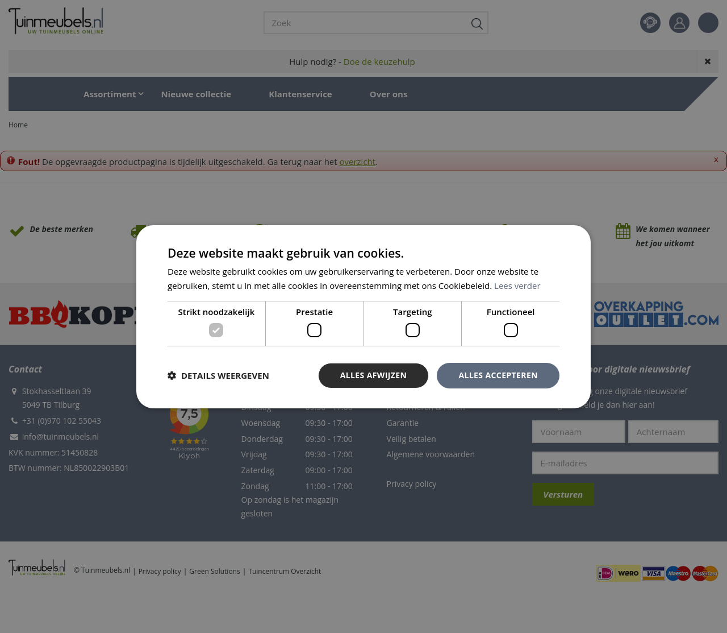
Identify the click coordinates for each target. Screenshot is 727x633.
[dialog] (363, 316)
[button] (218, 375)
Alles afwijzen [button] (373, 375)
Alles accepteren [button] (498, 375)
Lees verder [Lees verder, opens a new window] (517, 285)
